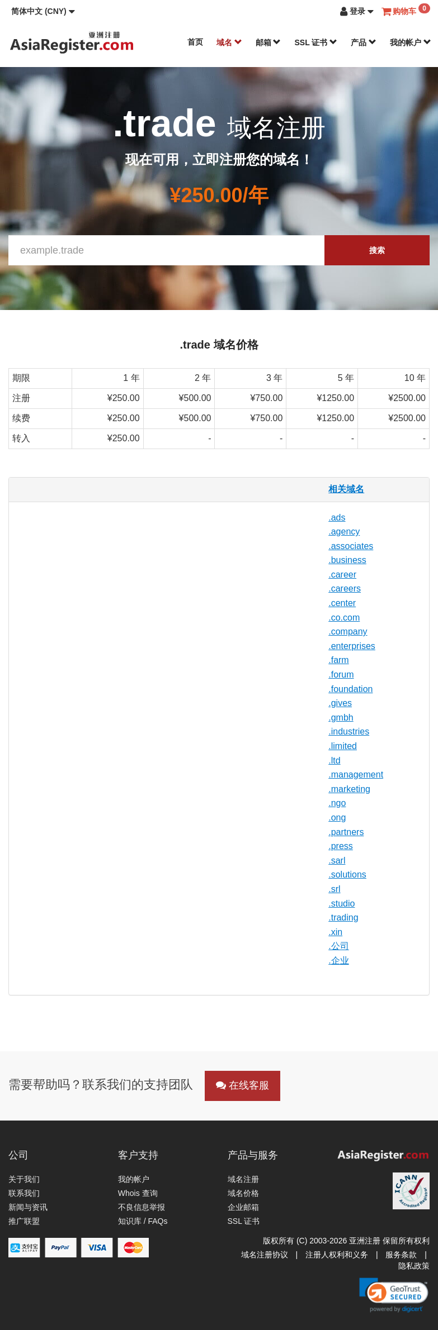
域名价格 (243, 1193)
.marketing (349, 789)
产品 (363, 42)
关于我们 (24, 1179)
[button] (43, 11)
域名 (229, 42)
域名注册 (243, 1179)
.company (347, 631)
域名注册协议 (264, 1254)
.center (342, 603)
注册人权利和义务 (336, 1254)
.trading (343, 917)
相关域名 (346, 489)
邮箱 (268, 42)
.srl (334, 889)
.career (342, 574)
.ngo (337, 803)
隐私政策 (414, 1265)
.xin (335, 932)
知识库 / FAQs (143, 1221)
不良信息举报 (141, 1207)
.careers (344, 588)
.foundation (350, 689)
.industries (348, 731)
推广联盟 (24, 1221)
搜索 (377, 250)
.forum (341, 674)
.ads (336, 517)
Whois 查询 (138, 1193)
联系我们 (24, 1193)
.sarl (336, 860)
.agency (344, 531)
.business (347, 560)
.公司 (338, 946)
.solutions (347, 874)
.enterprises (351, 646)
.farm (338, 660)
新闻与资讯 (28, 1207)
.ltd (334, 760)
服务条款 (401, 1254)
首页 (195, 41)
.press (340, 846)
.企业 (338, 960)
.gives (340, 703)
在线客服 (242, 1085)
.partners (346, 832)
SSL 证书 (315, 42)
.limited (342, 746)
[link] (394, 1295)
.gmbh (340, 717)
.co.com (344, 617)
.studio (341, 903)
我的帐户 (410, 42)
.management (355, 774)
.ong (337, 817)
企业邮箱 (243, 1207)
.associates (350, 546)
